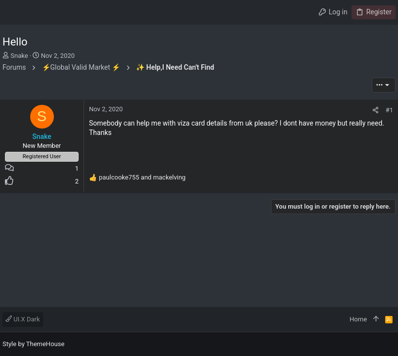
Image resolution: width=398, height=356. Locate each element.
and (142, 177)
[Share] (375, 110)
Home (358, 319)
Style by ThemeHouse (33, 344)
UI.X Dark (22, 319)
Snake (19, 55)
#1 (389, 110)
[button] (12, 12)
